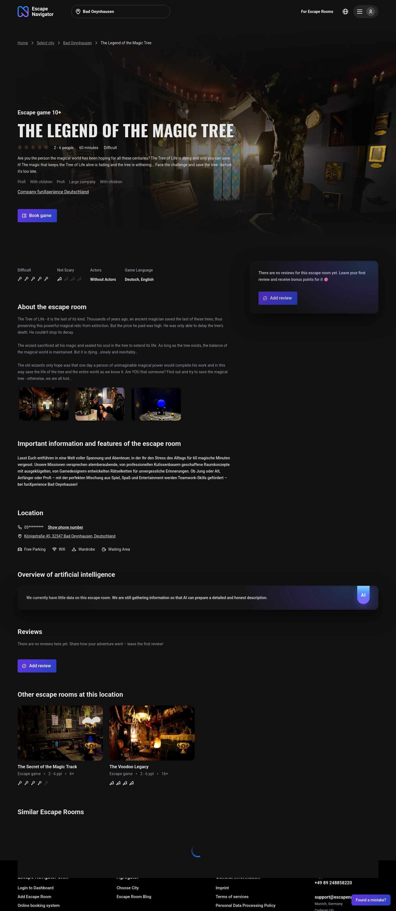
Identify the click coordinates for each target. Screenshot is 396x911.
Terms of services (232, 896)
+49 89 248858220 (333, 882)
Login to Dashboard (36, 887)
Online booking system (39, 905)
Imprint (222, 887)
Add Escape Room (34, 896)
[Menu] (365, 11)
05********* (33, 527)
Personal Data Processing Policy (245, 905)
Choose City (128, 887)
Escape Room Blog (134, 896)
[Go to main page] (36, 11)
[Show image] (44, 404)
